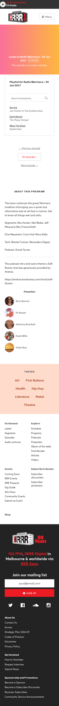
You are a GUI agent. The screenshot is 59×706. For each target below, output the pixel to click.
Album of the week (41, 446)
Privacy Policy (12, 646)
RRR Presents (12, 483)
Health (20, 388)
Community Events (15, 496)
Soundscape (38, 450)
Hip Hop (38, 388)
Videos (35, 459)
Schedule (36, 428)
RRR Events (11, 478)
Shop (8, 514)
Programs (36, 433)
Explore (35, 423)
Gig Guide (10, 487)
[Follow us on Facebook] (23, 605)
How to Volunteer (14, 659)
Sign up (29, 593)
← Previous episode (29, 148)
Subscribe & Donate (42, 469)
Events (8, 469)
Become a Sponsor (15, 682)
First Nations (35, 380)
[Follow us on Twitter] (10, 605)
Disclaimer (10, 641)
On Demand (11, 423)
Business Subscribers (16, 692)
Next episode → (29, 165)
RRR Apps (29, 563)
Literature (22, 396)
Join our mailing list (29, 574)
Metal (40, 396)
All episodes (29, 156)
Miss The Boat (17, 125)
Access (8, 627)
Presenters (36, 442)
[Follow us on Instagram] (49, 605)
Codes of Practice (14, 636)
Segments (10, 433)
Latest (8, 428)
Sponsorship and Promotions (21, 677)
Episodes (9, 437)
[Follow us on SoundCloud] (36, 605)
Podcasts (36, 437)
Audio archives (13, 442)
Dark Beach (16, 116)
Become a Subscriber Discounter (22, 687)
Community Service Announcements (24, 696)
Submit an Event (13, 500)
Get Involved (12, 654)
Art (17, 380)
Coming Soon (12, 474)
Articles (35, 455)
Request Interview (14, 664)
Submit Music (12, 669)
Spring (13, 107)
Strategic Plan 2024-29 (17, 632)
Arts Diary (10, 491)
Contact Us (11, 622)
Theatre (29, 405)
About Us (10, 617)
